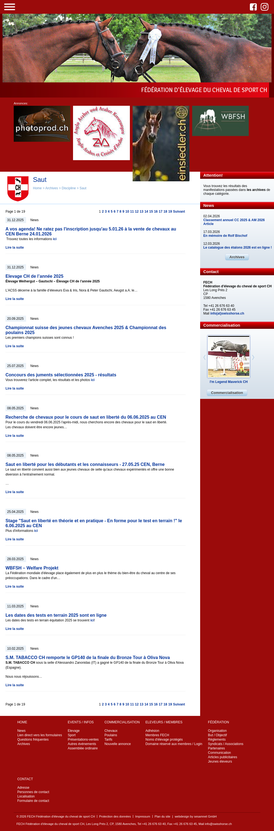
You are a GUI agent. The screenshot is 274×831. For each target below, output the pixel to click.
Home (37, 188)
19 (170, 211)
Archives (51, 188)
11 (132, 211)
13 (141, 211)
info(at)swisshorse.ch (227, 313)
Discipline (69, 188)
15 (151, 211)
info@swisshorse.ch (218, 824)
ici (55, 239)
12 (136, 211)
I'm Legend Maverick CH (229, 382)
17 (160, 211)
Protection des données (115, 816)
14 (146, 211)
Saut (83, 188)
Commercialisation (227, 393)
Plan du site (162, 816)
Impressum (142, 816)
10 (127, 211)
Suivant (179, 211)
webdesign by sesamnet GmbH (196, 816)
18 (165, 211)
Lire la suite (14, 247)
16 (156, 211)
